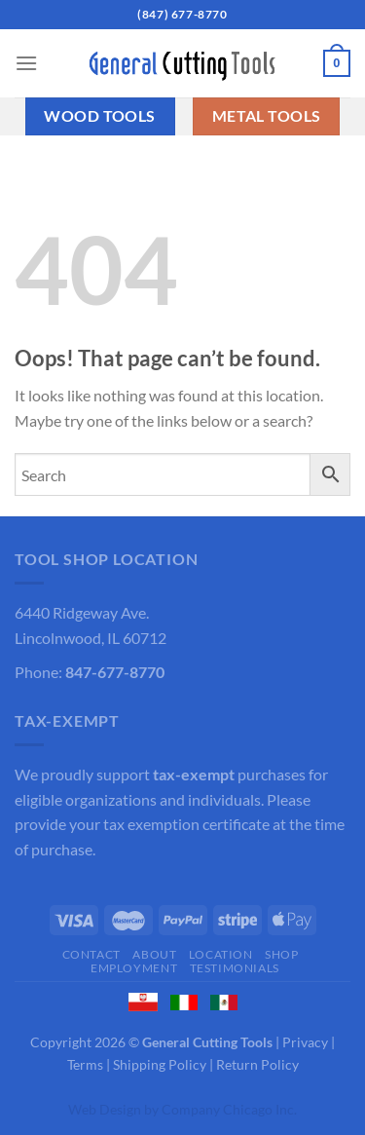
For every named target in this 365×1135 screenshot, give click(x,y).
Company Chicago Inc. (229, 1109)
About (154, 954)
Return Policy (257, 1064)
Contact (91, 954)
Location (221, 954)
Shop (281, 954)
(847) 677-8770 (182, 14)
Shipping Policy (159, 1064)
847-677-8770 (114, 671)
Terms (85, 1064)
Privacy (305, 1042)
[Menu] (26, 63)
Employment (134, 968)
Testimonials (234, 968)
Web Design (104, 1109)
